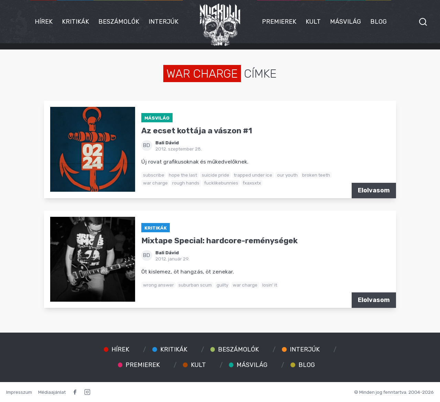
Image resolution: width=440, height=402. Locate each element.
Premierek (279, 21)
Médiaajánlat (52, 392)
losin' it (269, 285)
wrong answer (158, 285)
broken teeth (316, 175)
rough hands (185, 183)
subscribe (153, 175)
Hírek (44, 21)
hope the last (183, 175)
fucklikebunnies (221, 183)
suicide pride (215, 175)
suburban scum (195, 285)
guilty (222, 285)
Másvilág (345, 21)
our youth (287, 175)
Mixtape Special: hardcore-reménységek (219, 240)
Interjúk (163, 21)
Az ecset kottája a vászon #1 (196, 130)
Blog (378, 21)
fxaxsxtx (252, 183)
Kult (313, 21)
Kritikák (75, 21)
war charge (155, 183)
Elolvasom (374, 190)
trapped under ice (253, 175)
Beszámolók (118, 21)
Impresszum (19, 392)
